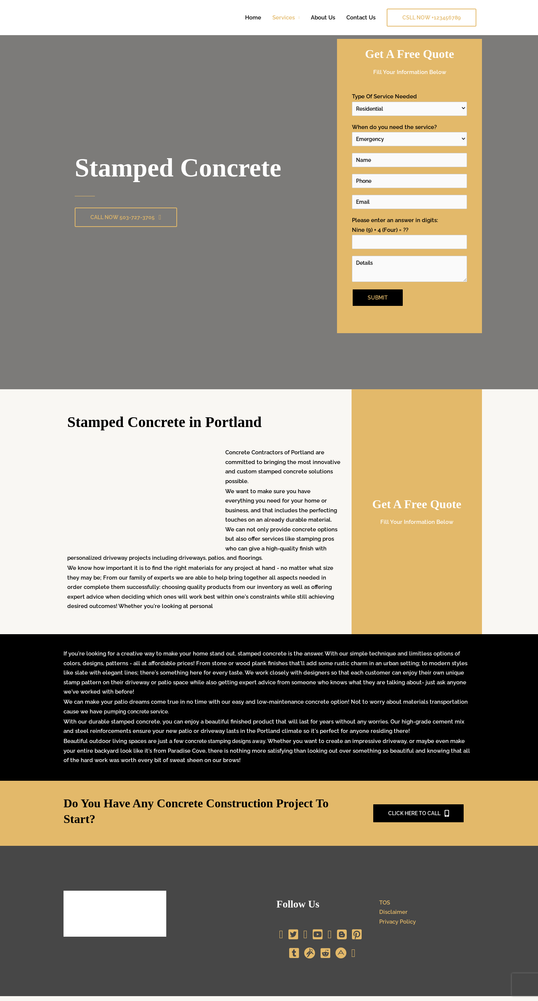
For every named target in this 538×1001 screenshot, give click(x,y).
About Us (323, 18)
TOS (384, 907)
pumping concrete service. (139, 716)
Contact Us (360, 18)
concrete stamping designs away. (229, 746)
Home (253, 18)
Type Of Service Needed (409, 105)
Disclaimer (393, 917)
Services (283, 18)
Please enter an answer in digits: (409, 237)
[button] (431, 18)
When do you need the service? (409, 136)
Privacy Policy (397, 926)
